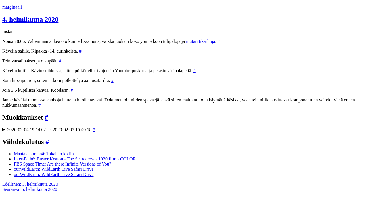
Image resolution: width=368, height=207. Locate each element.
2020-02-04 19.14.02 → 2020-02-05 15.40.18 (51, 129)
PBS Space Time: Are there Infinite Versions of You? (62, 164)
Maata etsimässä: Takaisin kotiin (44, 153)
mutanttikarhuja (200, 41)
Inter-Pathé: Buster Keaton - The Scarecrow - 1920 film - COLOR (75, 158)
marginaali (12, 7)
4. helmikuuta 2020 (30, 19)
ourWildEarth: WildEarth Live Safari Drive (53, 169)
